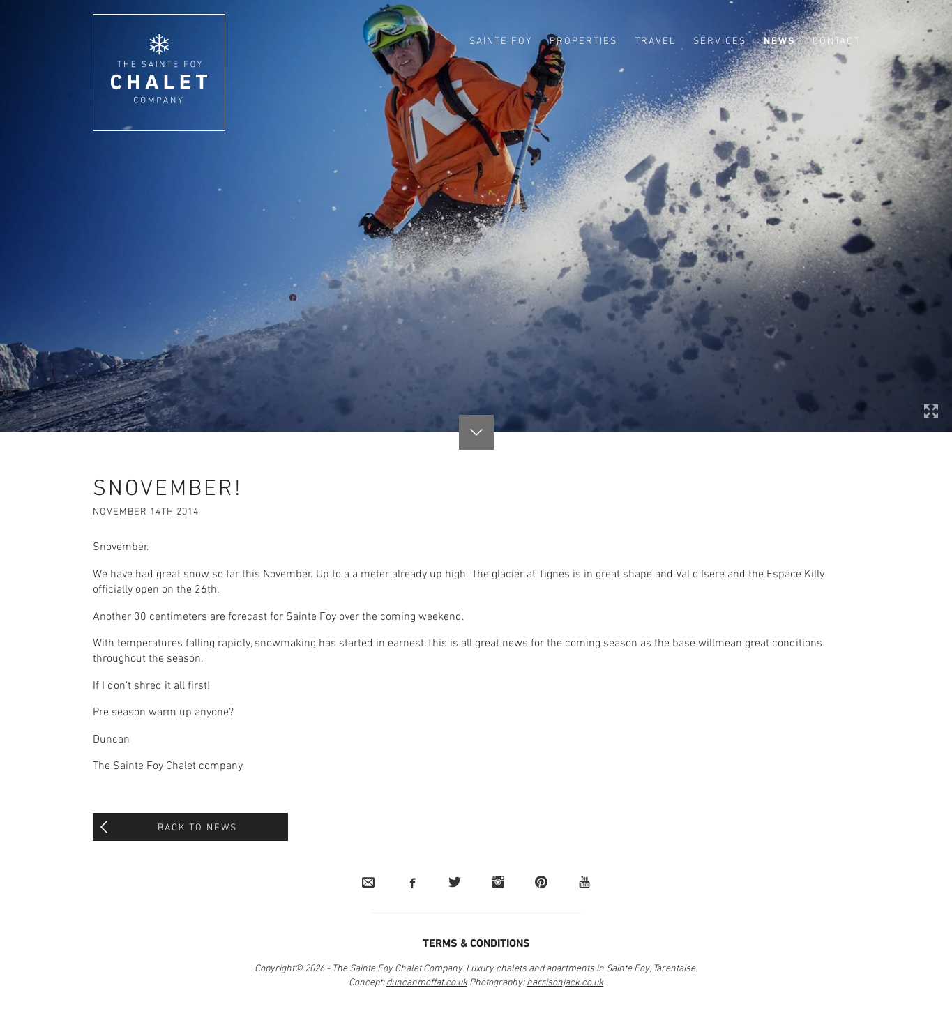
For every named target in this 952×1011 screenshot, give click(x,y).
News (779, 41)
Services (719, 41)
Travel (655, 41)
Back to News (197, 828)
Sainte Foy (500, 41)
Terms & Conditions (476, 944)
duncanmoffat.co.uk (426, 983)
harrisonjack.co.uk (565, 983)
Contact (836, 41)
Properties (583, 41)
